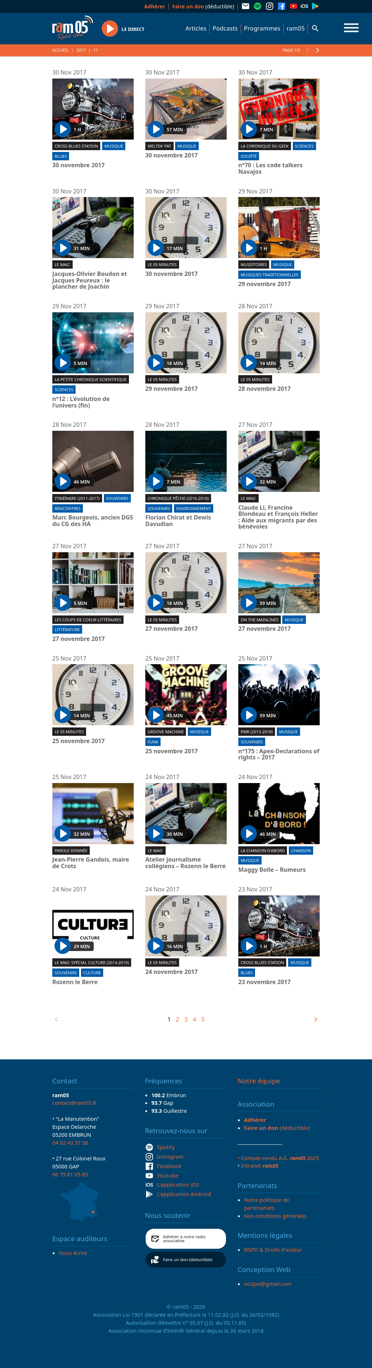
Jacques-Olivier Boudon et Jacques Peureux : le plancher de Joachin (89, 280)
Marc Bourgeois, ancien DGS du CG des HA (92, 520)
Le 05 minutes (162, 264)
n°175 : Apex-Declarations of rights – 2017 (278, 754)
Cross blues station (76, 146)
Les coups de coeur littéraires (87, 619)
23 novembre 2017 (264, 982)
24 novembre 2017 (171, 972)
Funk (152, 742)
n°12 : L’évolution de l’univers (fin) (81, 402)
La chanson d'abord (262, 850)
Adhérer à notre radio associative (184, 1239)
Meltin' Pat (159, 146)
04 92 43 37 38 (70, 1142)
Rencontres (67, 508)
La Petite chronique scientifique (90, 379)
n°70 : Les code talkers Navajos (270, 168)
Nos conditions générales (275, 1215)
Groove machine (165, 731)
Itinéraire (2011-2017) (77, 498)
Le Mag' (62, 264)
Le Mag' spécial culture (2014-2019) (91, 962)
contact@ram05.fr (74, 1102)
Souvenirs (117, 498)
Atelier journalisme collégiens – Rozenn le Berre (185, 862)
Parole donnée (70, 850)
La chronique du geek (264, 146)
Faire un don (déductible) (188, 1259)
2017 (81, 50)
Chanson (301, 850)
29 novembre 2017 (264, 284)
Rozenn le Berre (75, 982)
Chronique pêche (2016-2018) (178, 498)
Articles (196, 28)
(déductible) (203, 6)
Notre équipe (259, 1081)
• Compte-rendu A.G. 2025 (278, 1158)
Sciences (304, 146)
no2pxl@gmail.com (268, 1283)
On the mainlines (259, 619)
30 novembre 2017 (78, 165)
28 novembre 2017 (264, 389)
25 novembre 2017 (78, 741)
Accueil (60, 50)
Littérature (67, 629)
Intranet (259, 1165)
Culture (92, 972)
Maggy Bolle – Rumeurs (272, 870)
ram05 (296, 28)
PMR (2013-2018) (256, 731)
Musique (114, 146)
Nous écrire (73, 1252)
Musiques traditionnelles (269, 274)
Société (248, 156)
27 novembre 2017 (78, 639)
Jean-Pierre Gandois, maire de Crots (90, 862)
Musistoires (253, 264)
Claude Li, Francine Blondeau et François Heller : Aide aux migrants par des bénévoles (278, 517)
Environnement (193, 508)
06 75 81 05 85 (70, 1174)
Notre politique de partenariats (266, 1203)
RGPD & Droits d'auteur (273, 1249)
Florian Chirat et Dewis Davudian (178, 520)
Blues (60, 156)
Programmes (262, 28)
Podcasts (225, 28)
